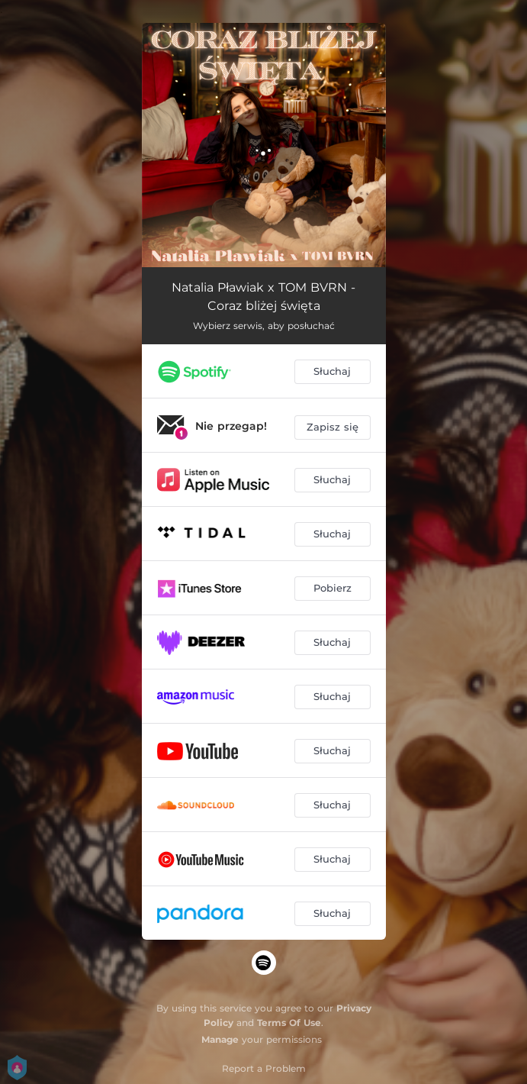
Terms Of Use (289, 1022)
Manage (220, 1039)
